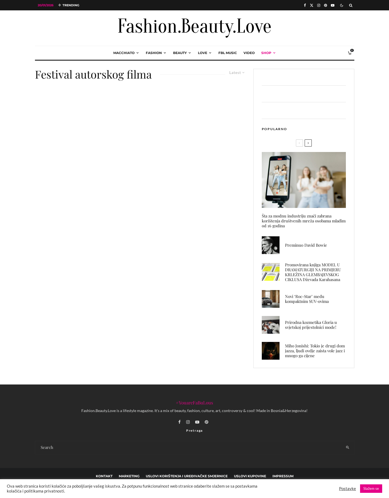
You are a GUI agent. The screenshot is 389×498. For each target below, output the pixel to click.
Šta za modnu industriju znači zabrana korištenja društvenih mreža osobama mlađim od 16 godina (304, 220)
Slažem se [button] (371, 488)
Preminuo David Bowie (306, 245)
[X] (311, 5)
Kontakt (104, 476)
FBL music (227, 53)
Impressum (282, 476)
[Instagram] (318, 5)
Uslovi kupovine (250, 476)
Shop (266, 53)
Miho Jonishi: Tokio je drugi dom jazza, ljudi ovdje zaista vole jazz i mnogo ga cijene (315, 350)
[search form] (188, 447)
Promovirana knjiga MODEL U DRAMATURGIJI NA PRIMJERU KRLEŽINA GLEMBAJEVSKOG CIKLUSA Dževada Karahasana (313, 272)
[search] (347, 447)
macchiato (124, 53)
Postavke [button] (347, 488)
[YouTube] (332, 5)
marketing (129, 476)
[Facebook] (305, 5)
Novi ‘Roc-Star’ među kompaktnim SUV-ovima (307, 299)
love (202, 53)
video (249, 53)
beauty (180, 53)
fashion (154, 53)
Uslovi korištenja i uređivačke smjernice (187, 476)
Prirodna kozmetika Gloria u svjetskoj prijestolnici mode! (311, 325)
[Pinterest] (325, 5)
